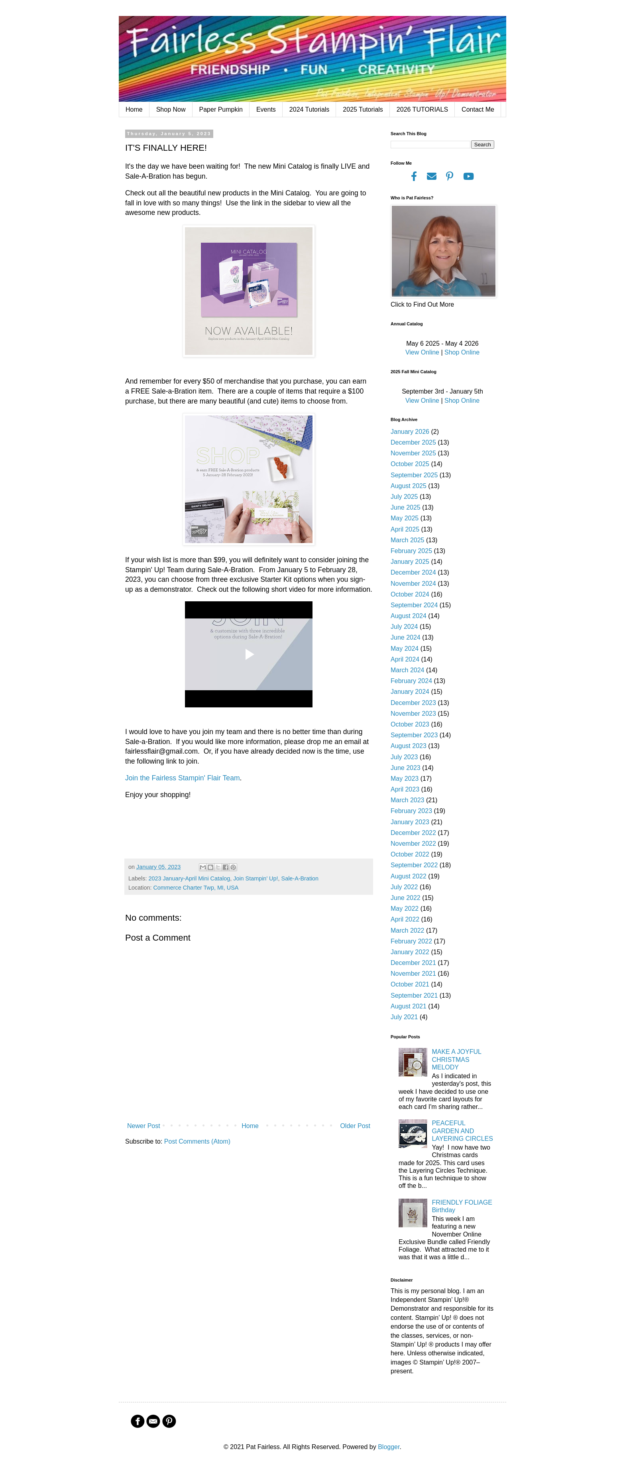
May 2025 (405, 518)
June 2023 (406, 767)
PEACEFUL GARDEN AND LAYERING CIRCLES (462, 1131)
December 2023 (413, 702)
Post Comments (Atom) (197, 1141)
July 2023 (404, 757)
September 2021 (414, 995)
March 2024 (408, 670)
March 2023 (408, 800)
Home (134, 109)
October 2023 (410, 724)
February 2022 (411, 941)
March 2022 (408, 930)
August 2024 (408, 615)
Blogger (388, 1446)
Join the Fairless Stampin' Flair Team (182, 778)
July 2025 (404, 496)
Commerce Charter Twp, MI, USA (195, 887)
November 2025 (413, 453)
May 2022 (405, 908)
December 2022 (413, 832)
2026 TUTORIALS (422, 109)
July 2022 (404, 887)
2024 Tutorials (309, 109)
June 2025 (406, 507)
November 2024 (413, 583)
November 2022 (413, 843)
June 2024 (406, 637)
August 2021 (408, 1006)
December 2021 (413, 962)
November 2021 (413, 973)
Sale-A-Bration (300, 878)
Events (266, 109)
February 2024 (411, 680)
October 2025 (410, 464)
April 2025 (405, 529)
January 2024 (410, 691)
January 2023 (410, 822)
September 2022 (414, 865)
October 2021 (410, 984)
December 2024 (413, 572)
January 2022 (410, 952)
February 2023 (411, 810)
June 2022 (406, 897)
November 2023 (413, 713)
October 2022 (410, 854)
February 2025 (411, 550)
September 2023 (414, 735)
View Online (422, 352)
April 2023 (405, 789)
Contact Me (478, 109)
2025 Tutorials (363, 109)
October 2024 (410, 594)
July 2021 (404, 1017)
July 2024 (404, 626)
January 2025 (410, 561)
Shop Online (462, 352)
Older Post (355, 1125)
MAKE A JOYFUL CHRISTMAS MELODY (456, 1059)
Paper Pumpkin (221, 109)
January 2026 (410, 431)
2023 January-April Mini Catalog (189, 878)
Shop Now (171, 109)
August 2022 (408, 876)
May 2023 (405, 778)
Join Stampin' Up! (255, 878)
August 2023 (408, 745)
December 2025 (413, 442)
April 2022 (405, 919)
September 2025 (414, 475)
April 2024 (405, 659)
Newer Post (143, 1125)
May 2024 (405, 648)
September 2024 (414, 605)
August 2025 (408, 485)
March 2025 (408, 540)
